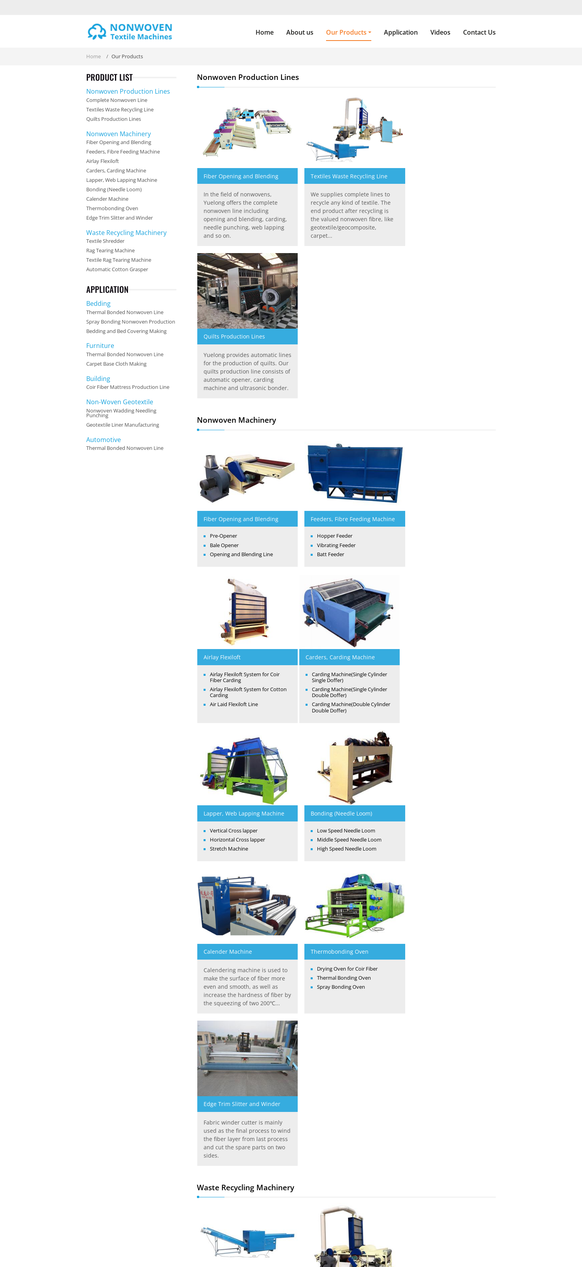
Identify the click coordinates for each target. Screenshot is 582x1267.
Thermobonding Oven (334, 656)
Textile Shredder (225, 842)
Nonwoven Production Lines (128, 91)
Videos (440, 32)
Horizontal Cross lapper (339, 530)
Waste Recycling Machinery (126, 233)
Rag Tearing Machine (333, 842)
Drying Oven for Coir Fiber (341, 673)
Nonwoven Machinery (118, 134)
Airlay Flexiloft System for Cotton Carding (442, 393)
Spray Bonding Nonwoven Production (130, 321)
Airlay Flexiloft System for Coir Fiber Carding (448, 378)
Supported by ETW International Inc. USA (291, 1250)
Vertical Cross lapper (335, 521)
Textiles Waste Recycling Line (343, 172)
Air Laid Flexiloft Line (437, 406)
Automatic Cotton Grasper (238, 998)
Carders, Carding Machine (238, 504)
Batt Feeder (325, 402)
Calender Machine (228, 656)
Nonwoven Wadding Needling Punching (121, 413)
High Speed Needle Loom (443, 539)
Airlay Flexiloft (425, 358)
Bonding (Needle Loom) (437, 504)
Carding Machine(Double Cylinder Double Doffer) (239, 554)
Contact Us (479, 32)
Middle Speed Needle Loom (445, 530)
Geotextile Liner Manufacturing (122, 424)
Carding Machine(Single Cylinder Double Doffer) (247, 539)
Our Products (265, 1232)
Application (401, 32)
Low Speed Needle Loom (442, 521)
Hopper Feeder (329, 384)
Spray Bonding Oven (335, 691)
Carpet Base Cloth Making (116, 363)
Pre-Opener (223, 375)
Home (265, 32)
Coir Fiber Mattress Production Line (127, 386)
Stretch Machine (330, 539)
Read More (95, 1200)
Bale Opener (224, 384)
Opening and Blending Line (241, 393)
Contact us (428, 1104)
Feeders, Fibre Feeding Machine (335, 362)
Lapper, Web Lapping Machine (345, 504)
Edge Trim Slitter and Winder (445, 656)
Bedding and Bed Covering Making (126, 331)
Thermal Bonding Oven (338, 682)
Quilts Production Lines (437, 172)
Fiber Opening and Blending (241, 172)
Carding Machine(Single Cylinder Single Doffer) (247, 524)
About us (299, 32)
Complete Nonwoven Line (116, 100)
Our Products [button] (346, 32)
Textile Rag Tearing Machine (444, 842)
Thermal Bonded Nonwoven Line (124, 312)
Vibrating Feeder (330, 393)
